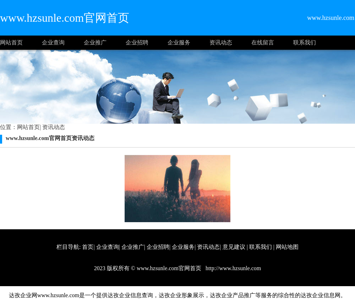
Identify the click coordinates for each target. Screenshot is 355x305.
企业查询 (53, 42)
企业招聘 (137, 42)
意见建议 (234, 247)
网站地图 (287, 247)
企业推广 (95, 42)
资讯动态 (220, 42)
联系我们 (304, 42)
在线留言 (262, 42)
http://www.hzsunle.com (232, 268)
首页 (87, 247)
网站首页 (11, 42)
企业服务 (179, 42)
